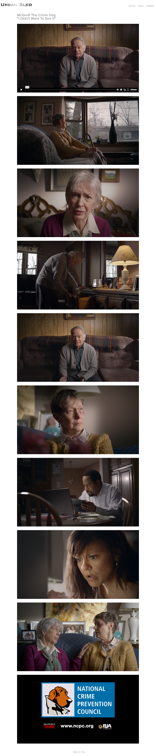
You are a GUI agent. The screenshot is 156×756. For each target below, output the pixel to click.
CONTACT (150, 6)
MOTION (131, 6)
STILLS (140, 6)
